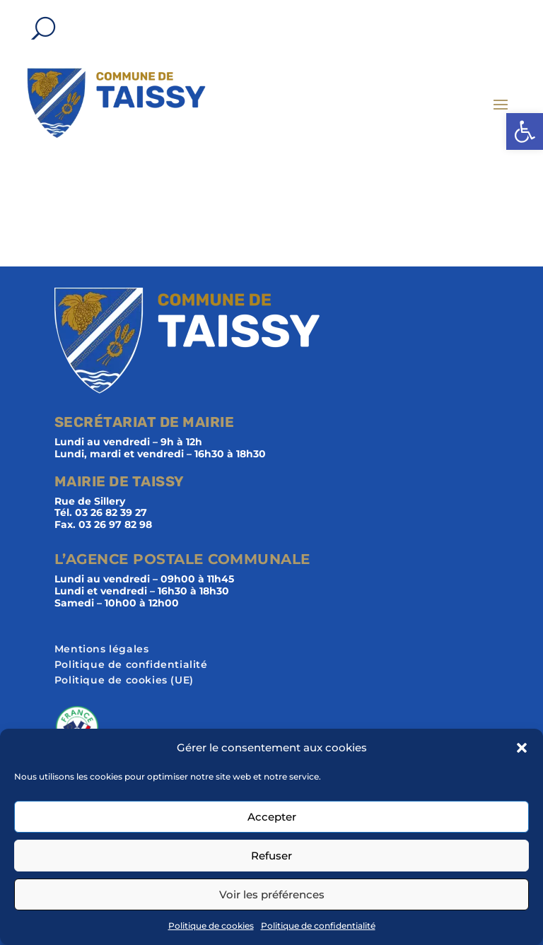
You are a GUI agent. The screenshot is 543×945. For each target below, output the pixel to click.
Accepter (271, 816)
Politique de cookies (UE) (124, 680)
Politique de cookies (211, 925)
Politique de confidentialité (318, 925)
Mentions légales (101, 649)
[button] (524, 131)
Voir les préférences (272, 894)
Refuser (271, 855)
